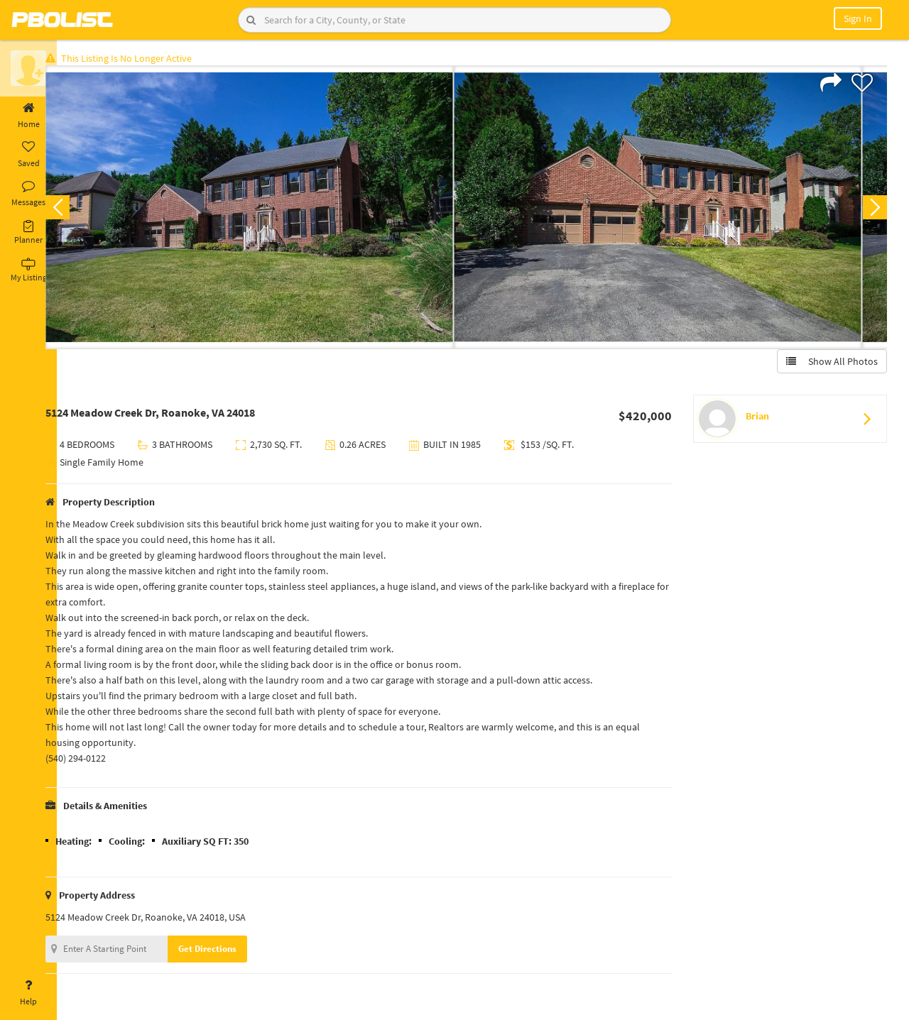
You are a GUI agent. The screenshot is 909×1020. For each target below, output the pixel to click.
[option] (271, 210)
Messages (28, 193)
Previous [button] (79, 210)
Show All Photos (829, 364)
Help (28, 993)
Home (28, 115)
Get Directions (229, 951)
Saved (28, 154)
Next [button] (872, 210)
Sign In (858, 18)
